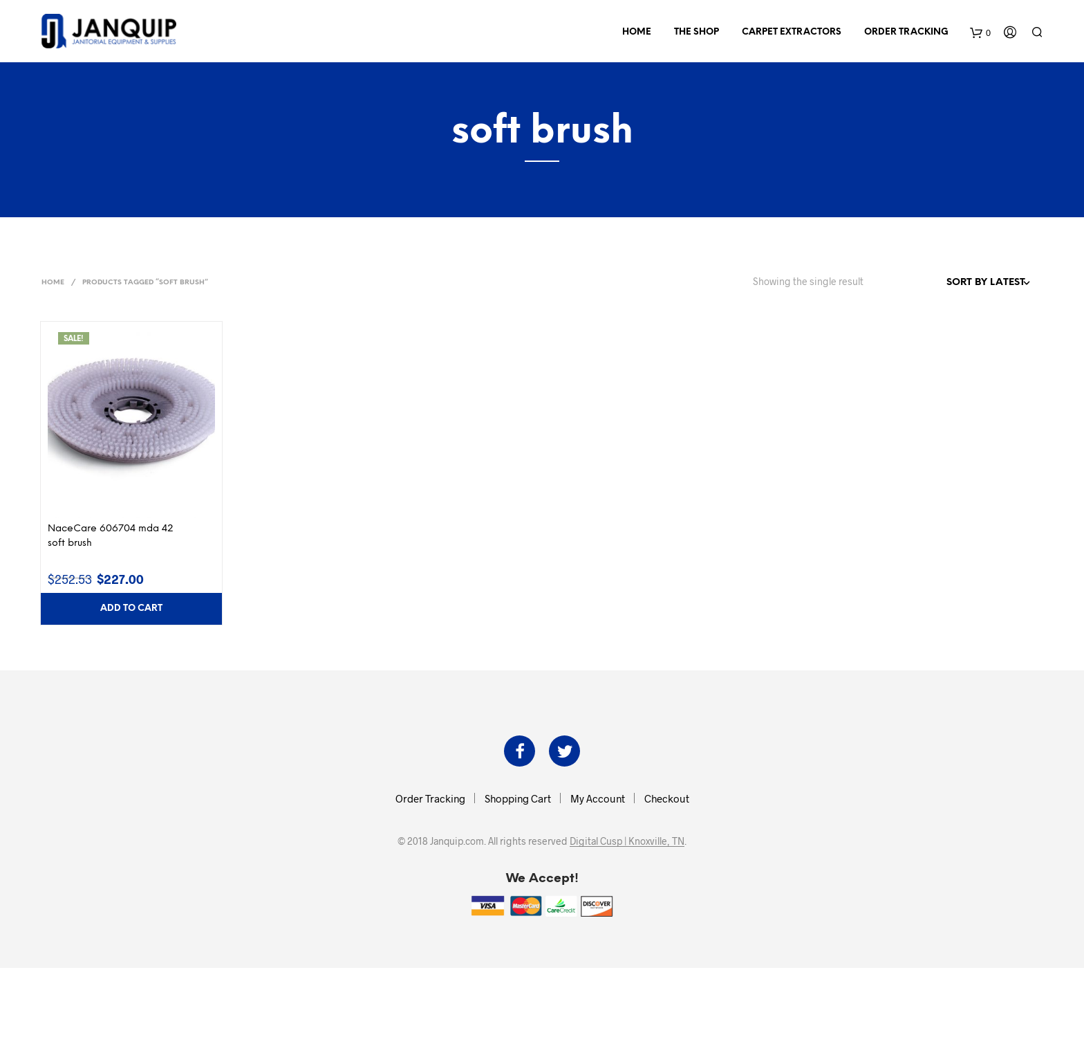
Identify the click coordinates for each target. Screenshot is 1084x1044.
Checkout (666, 798)
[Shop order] (958, 283)
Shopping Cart (518, 798)
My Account (597, 798)
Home (636, 32)
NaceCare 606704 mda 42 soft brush (111, 536)
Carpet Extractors (791, 32)
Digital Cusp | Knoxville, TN (627, 841)
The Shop (696, 32)
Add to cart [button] (131, 608)
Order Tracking (906, 32)
